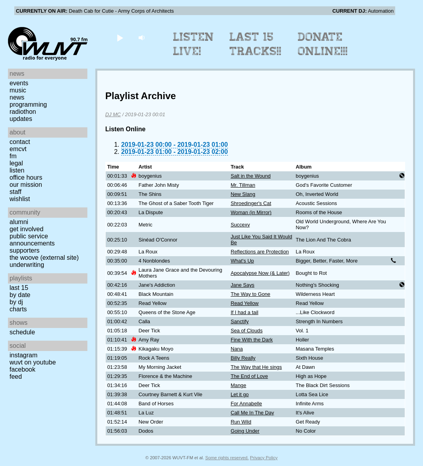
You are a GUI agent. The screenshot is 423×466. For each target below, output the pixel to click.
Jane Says (243, 285)
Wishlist (20, 199)
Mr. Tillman (243, 185)
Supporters (25, 250)
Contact (20, 141)
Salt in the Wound (251, 176)
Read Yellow (245, 303)
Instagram (23, 355)
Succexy (240, 225)
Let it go (240, 394)
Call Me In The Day (252, 413)
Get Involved (26, 229)
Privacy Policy (264, 457)
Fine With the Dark (252, 340)
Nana (237, 349)
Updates (21, 118)
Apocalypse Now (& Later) (260, 273)
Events (19, 83)
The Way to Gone (250, 294)
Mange (238, 385)
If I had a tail (245, 312)
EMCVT (18, 149)
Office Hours (26, 177)
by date (20, 294)
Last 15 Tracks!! (256, 44)
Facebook (22, 369)
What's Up (242, 261)
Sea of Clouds (247, 331)
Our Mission (26, 184)
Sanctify (240, 321)
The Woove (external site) (44, 257)
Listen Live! (193, 44)
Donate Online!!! (323, 44)
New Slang (243, 194)
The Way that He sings (256, 367)
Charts (18, 309)
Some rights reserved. (227, 457)
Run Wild (241, 422)
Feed (16, 376)
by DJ (16, 302)
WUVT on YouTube (33, 362)
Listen (17, 170)
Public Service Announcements (32, 240)
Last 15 (19, 287)
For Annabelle (246, 404)
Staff (15, 191)
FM (13, 156)
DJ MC (113, 114)
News (17, 97)
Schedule (22, 332)
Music (18, 90)
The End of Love (249, 376)
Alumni (19, 222)
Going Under (245, 431)
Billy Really (243, 358)
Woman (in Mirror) (251, 212)
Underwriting (27, 264)
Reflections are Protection (260, 252)
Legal (16, 163)
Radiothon (23, 111)
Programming (28, 104)
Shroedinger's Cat (251, 203)
